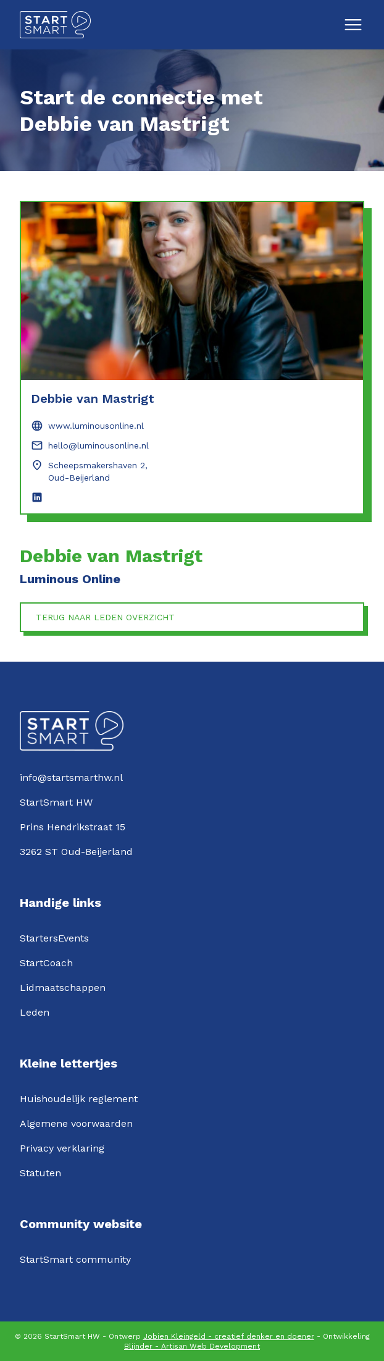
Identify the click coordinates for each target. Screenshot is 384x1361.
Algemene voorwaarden (76, 1123)
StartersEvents (54, 938)
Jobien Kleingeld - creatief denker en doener (228, 1336)
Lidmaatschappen (63, 987)
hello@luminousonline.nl (98, 445)
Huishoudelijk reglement (79, 1099)
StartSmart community (75, 1259)
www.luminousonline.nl (96, 426)
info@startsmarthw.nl (71, 777)
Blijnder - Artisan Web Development (192, 1346)
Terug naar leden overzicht (105, 617)
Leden (34, 1012)
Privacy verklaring (62, 1148)
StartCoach (46, 963)
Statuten (40, 1173)
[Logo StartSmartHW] (55, 24)
